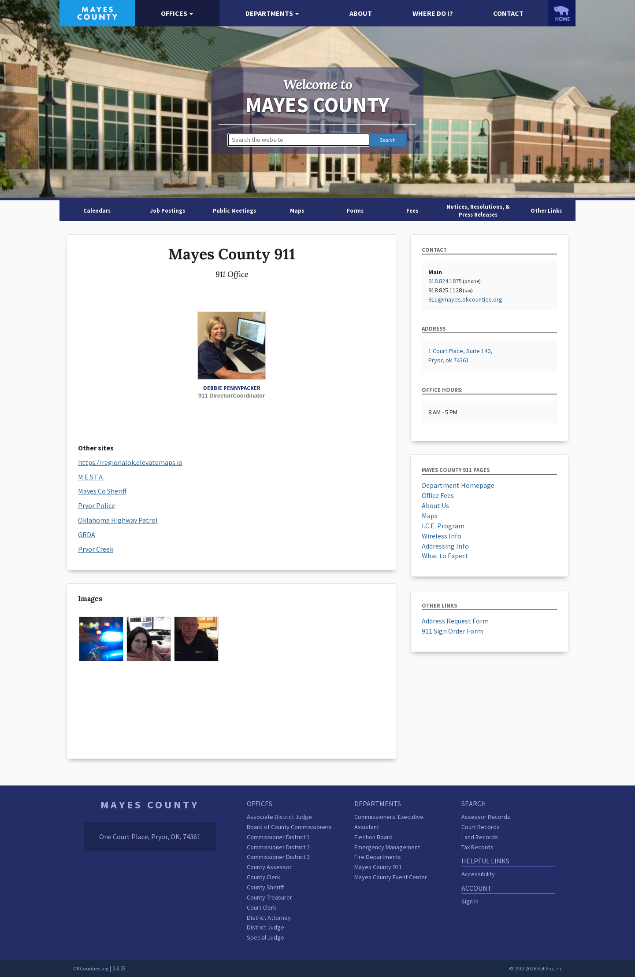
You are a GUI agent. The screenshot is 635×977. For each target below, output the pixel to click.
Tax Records (477, 847)
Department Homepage (458, 485)
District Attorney (269, 918)
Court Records (480, 827)
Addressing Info (445, 546)
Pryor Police (96, 505)
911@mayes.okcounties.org (465, 299)
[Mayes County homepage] (97, 12)
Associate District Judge (279, 817)
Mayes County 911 (378, 867)
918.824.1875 (445, 281)
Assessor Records (485, 817)
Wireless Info (441, 535)
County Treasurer (269, 897)
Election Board (373, 837)
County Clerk (263, 877)
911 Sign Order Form (452, 631)
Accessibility (478, 874)
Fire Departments (377, 857)
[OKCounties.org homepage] (562, 13)
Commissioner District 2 (278, 847)
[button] (177, 13)
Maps (430, 515)
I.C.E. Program (443, 525)
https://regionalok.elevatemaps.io (130, 462)
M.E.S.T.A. (91, 476)
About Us (435, 505)
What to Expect (445, 555)
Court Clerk (261, 907)
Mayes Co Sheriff (102, 491)
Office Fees (438, 495)
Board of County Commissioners (289, 827)
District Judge (265, 927)
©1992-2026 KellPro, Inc (535, 969)
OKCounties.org (90, 969)
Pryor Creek (95, 549)
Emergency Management (387, 847)
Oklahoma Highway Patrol (118, 520)
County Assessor (269, 867)
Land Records (479, 837)
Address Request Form (455, 620)
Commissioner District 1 (278, 837)
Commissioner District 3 (278, 857)
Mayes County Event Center (390, 877)
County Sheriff (265, 887)
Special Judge (265, 937)
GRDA (86, 534)
